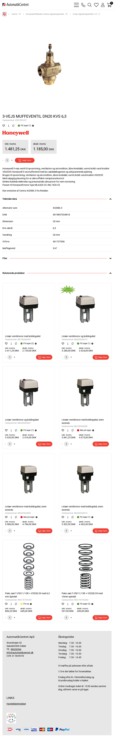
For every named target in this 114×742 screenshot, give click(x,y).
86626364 (16, 649)
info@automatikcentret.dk (20, 652)
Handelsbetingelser (16, 703)
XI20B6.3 (57, 208)
